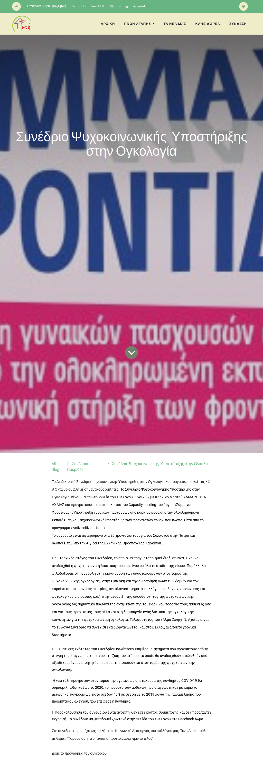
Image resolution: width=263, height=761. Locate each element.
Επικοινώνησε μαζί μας (46, 6)
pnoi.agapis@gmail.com (135, 6)
